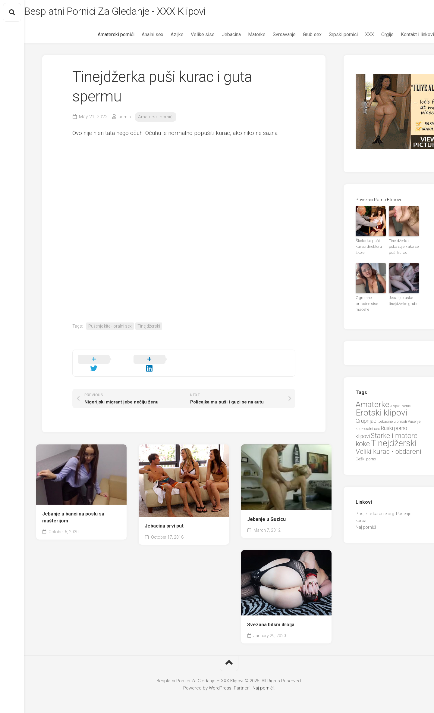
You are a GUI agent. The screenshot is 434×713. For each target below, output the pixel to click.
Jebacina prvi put (164, 520)
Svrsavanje (272, 36)
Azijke (165, 36)
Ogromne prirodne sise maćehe (370, 300)
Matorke (244, 36)
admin (124, 118)
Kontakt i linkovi (405, 36)
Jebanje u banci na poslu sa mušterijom (73, 512)
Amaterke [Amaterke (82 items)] (372, 397)
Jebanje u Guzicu (266, 513)
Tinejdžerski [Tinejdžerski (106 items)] (394, 436)
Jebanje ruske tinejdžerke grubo (402, 300)
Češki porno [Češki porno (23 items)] (366, 452)
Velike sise (191, 36)
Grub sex (300, 36)
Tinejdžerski (148, 327)
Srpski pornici (331, 36)
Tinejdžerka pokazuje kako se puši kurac (402, 247)
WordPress (220, 682)
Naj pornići (366, 520)
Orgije (375, 36)
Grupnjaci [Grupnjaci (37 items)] (367, 414)
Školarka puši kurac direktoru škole (367, 247)
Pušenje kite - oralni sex (110, 327)
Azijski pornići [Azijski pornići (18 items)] (400, 399)
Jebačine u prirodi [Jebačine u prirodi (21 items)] (393, 415)
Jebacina (219, 36)
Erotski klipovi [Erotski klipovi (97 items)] (381, 406)
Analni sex (140, 36)
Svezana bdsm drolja (270, 619)
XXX (357, 36)
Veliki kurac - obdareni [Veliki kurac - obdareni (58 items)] (388, 445)
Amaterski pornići (104, 36)
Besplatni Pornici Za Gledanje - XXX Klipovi (134, 12)
